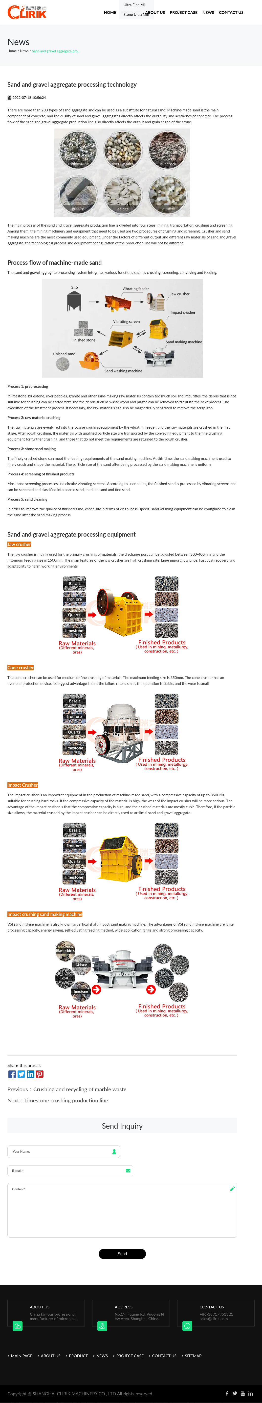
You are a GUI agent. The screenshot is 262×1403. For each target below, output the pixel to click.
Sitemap (193, 1349)
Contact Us (231, 12)
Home (110, 12)
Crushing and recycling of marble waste (80, 1089)
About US (155, 12)
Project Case (130, 1349)
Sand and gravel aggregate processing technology (56, 51)
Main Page (21, 1349)
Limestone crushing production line (66, 1100)
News (208, 12)
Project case (183, 12)
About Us (50, 1349)
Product (130, 12)
